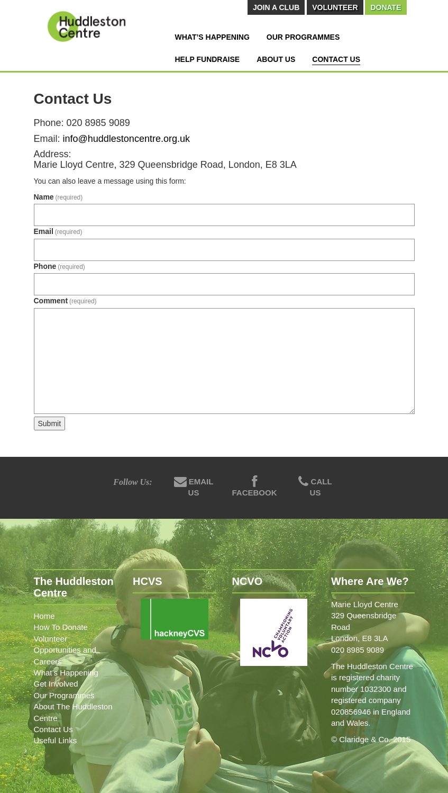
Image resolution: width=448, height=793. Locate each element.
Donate (385, 7)
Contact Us (336, 59)
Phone (59, 266)
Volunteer (335, 7)
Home (44, 615)
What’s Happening (212, 37)
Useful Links (55, 740)
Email (58, 231)
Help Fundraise (207, 59)
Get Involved (56, 683)
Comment (65, 300)
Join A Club (276, 7)
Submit (49, 423)
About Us (276, 59)
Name (58, 197)
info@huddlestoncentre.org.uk (126, 138)
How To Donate (61, 627)
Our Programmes (303, 37)
